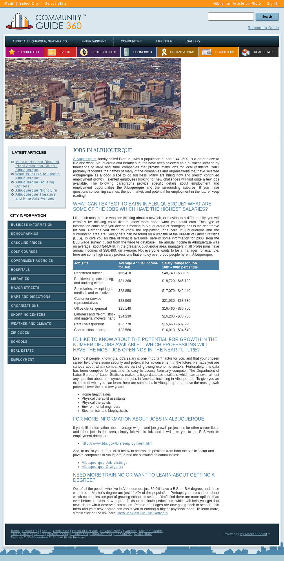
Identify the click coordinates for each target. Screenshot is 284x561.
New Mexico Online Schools (142, 513)
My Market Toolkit (253, 534)
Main (8, 3)
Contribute (61, 531)
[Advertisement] (230, 98)
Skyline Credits (151, 531)
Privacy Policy (111, 531)
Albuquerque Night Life (36, 190)
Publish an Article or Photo (236, 3)
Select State (56, 3)
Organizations (101, 534)
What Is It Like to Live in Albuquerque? (37, 176)
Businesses (79, 534)
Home (15, 531)
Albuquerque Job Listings (105, 463)
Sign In (273, 3)
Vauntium (41, 537)
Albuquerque (84, 159)
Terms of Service (85, 531)
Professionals (57, 534)
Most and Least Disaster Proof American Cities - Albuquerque (37, 166)
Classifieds (123, 534)
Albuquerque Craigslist (102, 467)
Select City (29, 3)
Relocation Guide (263, 28)
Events (39, 534)
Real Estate (143, 534)
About (46, 531)
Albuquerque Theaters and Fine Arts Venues (35, 196)
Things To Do (21, 534)
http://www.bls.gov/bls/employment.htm (117, 443)
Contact (130, 531)
